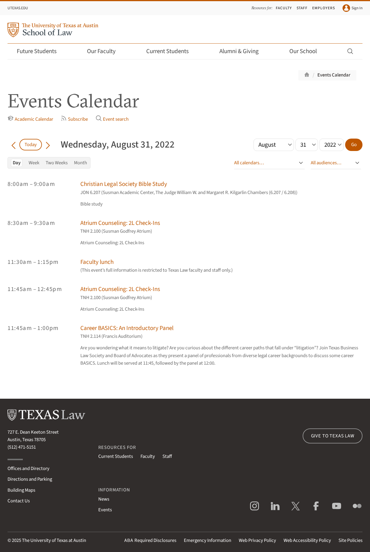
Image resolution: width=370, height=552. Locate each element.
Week (34, 162)
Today (31, 144)
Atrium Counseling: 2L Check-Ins (120, 223)
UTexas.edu (18, 8)
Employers (323, 8)
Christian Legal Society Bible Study (123, 184)
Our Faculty (105, 51)
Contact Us (19, 500)
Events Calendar (333, 75)
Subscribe (74, 119)
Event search (112, 119)
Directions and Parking (30, 479)
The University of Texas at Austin (54, 540)
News (103, 499)
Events (105, 509)
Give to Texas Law (332, 435)
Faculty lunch (97, 262)
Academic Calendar (30, 119)
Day (17, 162)
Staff (302, 8)
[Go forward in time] (48, 144)
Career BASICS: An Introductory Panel (126, 328)
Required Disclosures (150, 540)
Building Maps (21, 490)
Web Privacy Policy (257, 540)
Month (80, 162)
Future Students (40, 51)
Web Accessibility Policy (307, 540)
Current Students (171, 51)
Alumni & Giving (243, 51)
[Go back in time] (13, 144)
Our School (307, 51)
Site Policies (350, 540)
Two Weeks (57, 162)
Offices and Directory (28, 468)
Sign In (352, 8)
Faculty (284, 8)
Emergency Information (207, 540)
